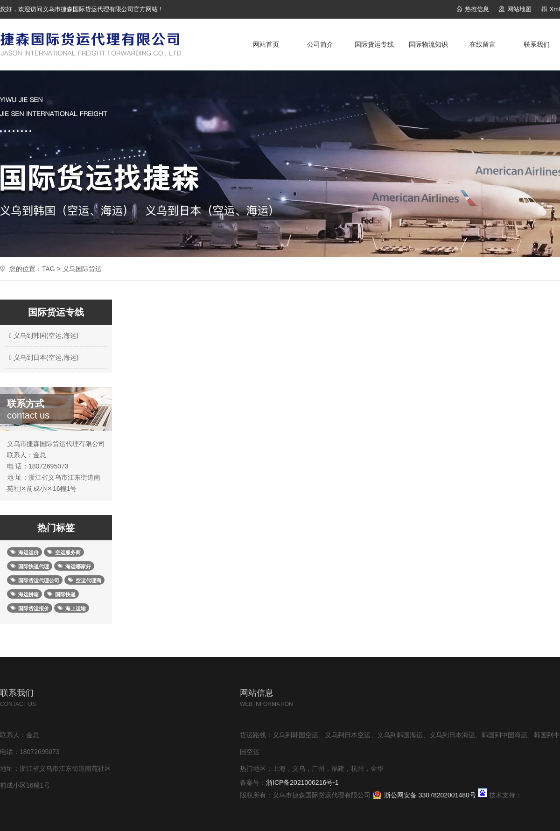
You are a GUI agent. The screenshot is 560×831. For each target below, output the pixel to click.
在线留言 (482, 44)
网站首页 (266, 44)
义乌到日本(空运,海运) (42, 357)
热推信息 (477, 9)
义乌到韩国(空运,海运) (42, 335)
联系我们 (537, 44)
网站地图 (519, 9)
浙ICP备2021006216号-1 (302, 782)
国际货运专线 (374, 44)
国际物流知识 (428, 44)
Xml (555, 9)
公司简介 (320, 44)
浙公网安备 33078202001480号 (430, 795)
